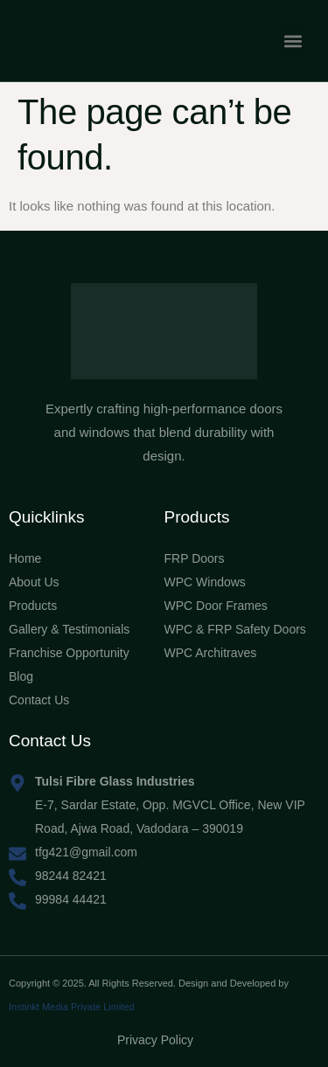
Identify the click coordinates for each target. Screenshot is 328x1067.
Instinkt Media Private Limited (72, 1006)
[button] (292, 40)
